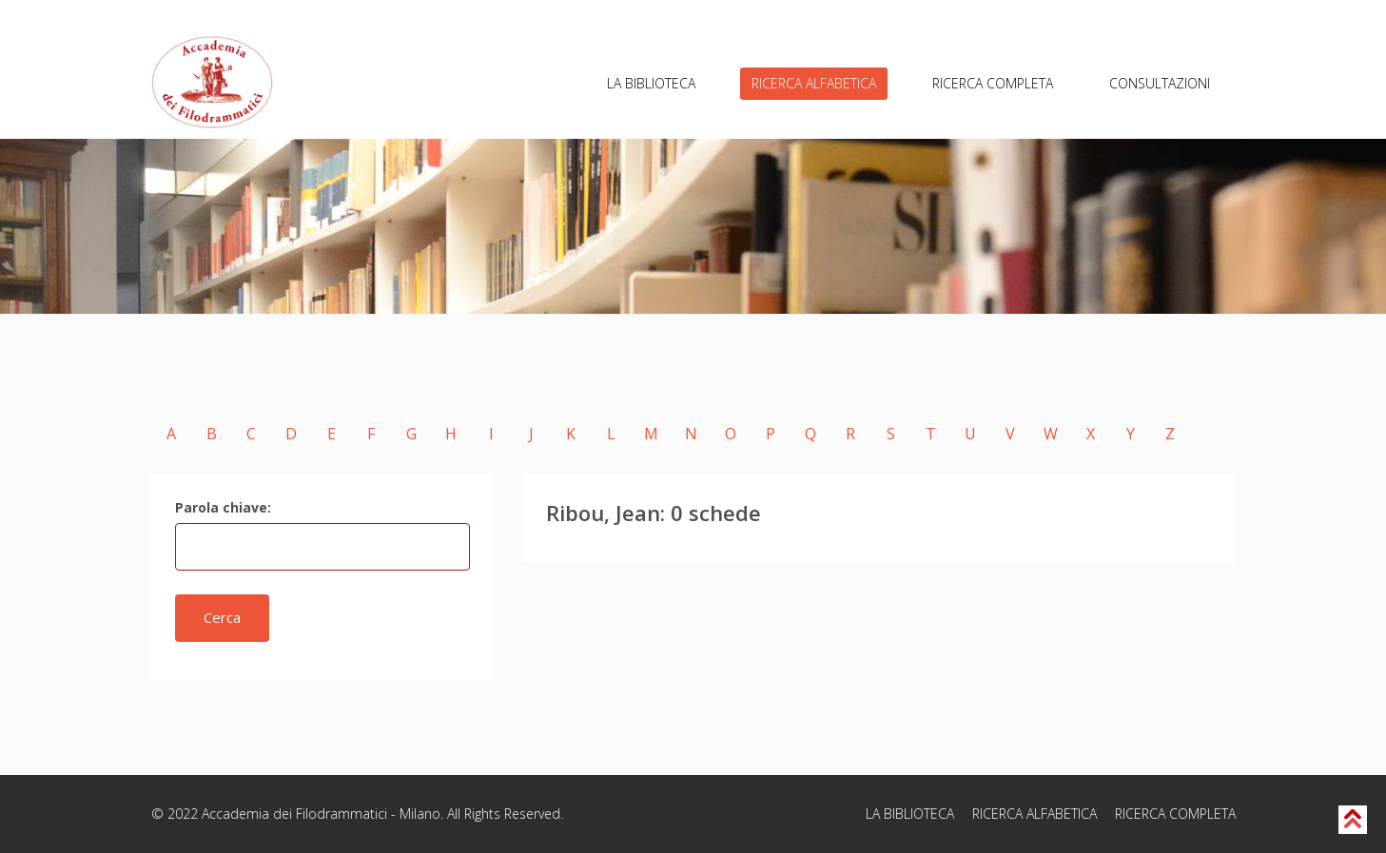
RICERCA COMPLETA (992, 83)
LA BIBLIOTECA (651, 83)
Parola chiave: (223, 507)
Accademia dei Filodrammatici (294, 814)
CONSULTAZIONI (1159, 83)
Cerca (222, 617)
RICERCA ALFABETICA (814, 83)
